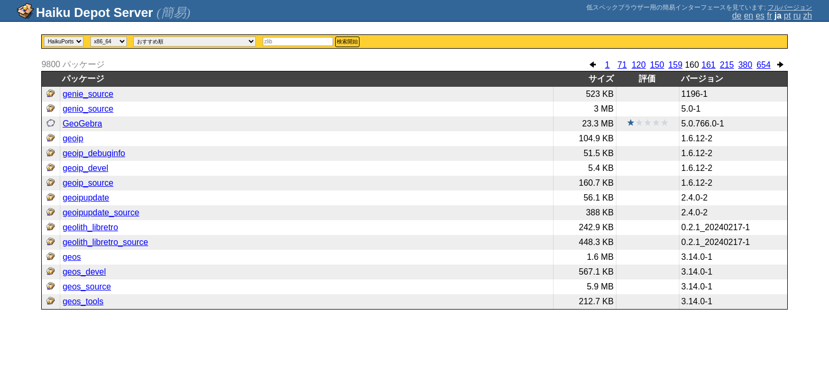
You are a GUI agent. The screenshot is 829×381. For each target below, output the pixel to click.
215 (727, 64)
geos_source (86, 286)
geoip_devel (85, 168)
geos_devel (84, 271)
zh (807, 15)
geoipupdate (85, 197)
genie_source (87, 93)
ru (796, 15)
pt (787, 15)
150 (657, 64)
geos (71, 256)
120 (639, 64)
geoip (72, 138)
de (737, 15)
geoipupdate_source (100, 212)
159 (675, 64)
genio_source (87, 108)
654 (764, 64)
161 (709, 64)
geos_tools (82, 301)
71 (622, 64)
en (748, 15)
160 (692, 64)
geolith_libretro (90, 227)
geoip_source (87, 182)
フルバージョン (790, 7)
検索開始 (347, 41)
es (760, 15)
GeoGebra (82, 123)
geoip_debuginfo (93, 153)
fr (769, 15)
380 (745, 64)
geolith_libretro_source (105, 242)
